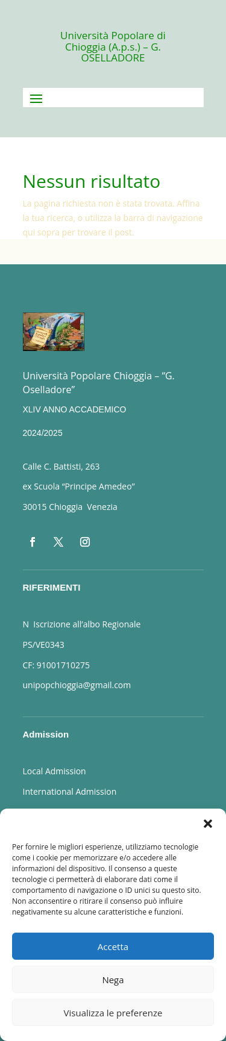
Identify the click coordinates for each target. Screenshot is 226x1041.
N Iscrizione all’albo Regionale (82, 624)
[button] (208, 824)
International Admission (70, 791)
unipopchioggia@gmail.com (77, 685)
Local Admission (54, 771)
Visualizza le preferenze (113, 1013)
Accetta (113, 946)
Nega (113, 980)
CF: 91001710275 (56, 665)
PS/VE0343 (43, 644)
